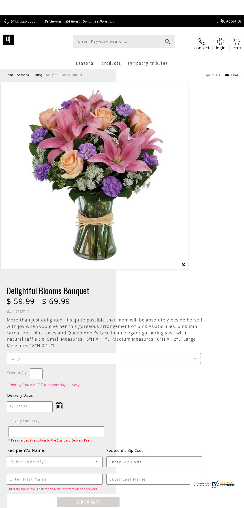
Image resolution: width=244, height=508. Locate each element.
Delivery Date (136, 205)
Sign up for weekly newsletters (122, 393)
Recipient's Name (142, 265)
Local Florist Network (197, 503)
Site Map (225, 503)
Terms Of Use (140, 503)
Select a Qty (133, 183)
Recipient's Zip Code (201, 265)
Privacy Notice (166, 503)
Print (213, 70)
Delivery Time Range (141, 231)
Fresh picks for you (122, 366)
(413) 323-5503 (23, 21)
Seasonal (23, 70)
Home (10, 70)
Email (232, 70)
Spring (38, 70)
